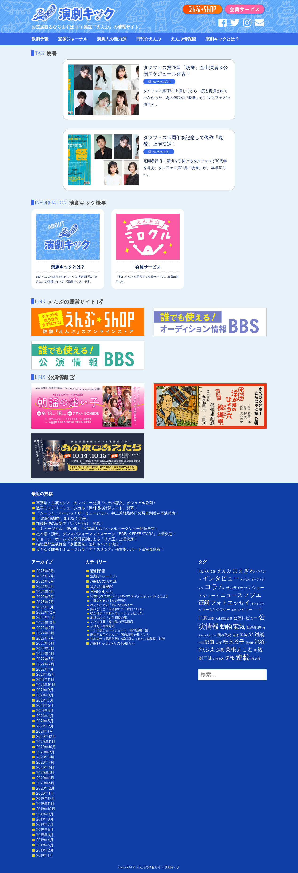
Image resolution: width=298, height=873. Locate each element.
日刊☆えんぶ (148, 39)
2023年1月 (45, 607)
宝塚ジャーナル (72, 39)
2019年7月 (44, 824)
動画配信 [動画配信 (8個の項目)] (253, 627)
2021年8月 (45, 695)
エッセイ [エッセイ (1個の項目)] (245, 579)
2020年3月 (45, 783)
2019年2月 (45, 850)
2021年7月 (44, 700)
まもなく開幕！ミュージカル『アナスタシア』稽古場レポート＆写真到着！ (100, 549)
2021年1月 (44, 731)
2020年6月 (45, 767)
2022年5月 (45, 648)
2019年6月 (45, 829)
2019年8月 (45, 819)
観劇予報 (39, 39)
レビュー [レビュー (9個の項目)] (244, 609)
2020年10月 (46, 746)
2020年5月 (45, 772)
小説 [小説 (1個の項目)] (201, 642)
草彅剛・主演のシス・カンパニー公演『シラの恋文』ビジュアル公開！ (96, 502)
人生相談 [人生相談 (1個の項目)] (221, 618)
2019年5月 (45, 834)
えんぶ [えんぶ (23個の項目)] (224, 571)
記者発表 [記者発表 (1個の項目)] (218, 658)
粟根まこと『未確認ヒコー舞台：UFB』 (117, 609)
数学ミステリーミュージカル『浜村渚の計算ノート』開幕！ (87, 508)
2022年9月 (45, 627)
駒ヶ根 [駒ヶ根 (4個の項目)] (255, 658)
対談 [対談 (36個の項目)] (259, 634)
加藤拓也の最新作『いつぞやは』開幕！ (70, 523)
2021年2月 (45, 726)
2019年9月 (45, 814)
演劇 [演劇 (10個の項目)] (220, 649)
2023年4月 (45, 591)
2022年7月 (45, 638)
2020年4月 (45, 777)
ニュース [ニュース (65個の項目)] (231, 595)
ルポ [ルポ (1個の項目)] (233, 610)
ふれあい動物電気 (102, 626)
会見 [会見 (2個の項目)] (229, 618)
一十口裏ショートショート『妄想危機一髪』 (120, 630)
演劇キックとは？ (222, 39)
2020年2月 (45, 788)
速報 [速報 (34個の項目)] (230, 658)
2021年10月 (45, 684)
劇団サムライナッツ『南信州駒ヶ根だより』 (120, 634)
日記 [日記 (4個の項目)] (219, 642)
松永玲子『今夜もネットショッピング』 (117, 613)
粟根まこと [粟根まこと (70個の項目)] (239, 649)
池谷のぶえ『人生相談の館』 (110, 617)
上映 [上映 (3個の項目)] (211, 618)
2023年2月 (45, 602)
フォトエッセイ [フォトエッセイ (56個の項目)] (230, 602)
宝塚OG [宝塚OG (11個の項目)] (247, 634)
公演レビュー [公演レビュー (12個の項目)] (246, 617)
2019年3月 (45, 845)
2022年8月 (45, 633)
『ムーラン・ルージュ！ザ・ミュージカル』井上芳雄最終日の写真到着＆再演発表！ (107, 513)
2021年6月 (45, 705)
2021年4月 (45, 715)
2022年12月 (46, 612)
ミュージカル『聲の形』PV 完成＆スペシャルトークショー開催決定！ (97, 528)
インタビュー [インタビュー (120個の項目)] (221, 578)
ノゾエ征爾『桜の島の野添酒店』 (113, 622)
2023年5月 (45, 586)
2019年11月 (45, 803)
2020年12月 (46, 736)
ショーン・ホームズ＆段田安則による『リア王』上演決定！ (87, 539)
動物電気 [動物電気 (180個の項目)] (232, 626)
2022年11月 (45, 617)
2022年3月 (45, 658)
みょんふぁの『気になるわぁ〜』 (113, 605)
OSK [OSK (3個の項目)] (213, 571)
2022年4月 (45, 653)
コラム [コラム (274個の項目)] (214, 586)
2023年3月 (45, 596)
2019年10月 (45, 808)
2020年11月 (45, 741)
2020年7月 (45, 762)
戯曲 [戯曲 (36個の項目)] (209, 642)
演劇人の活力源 (111, 39)
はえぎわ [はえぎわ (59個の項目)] (243, 570)
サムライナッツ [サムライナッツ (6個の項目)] (238, 587)
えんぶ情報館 (183, 39)
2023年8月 (45, 571)
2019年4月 (45, 839)
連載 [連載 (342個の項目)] (242, 657)
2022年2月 (45, 664)
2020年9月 (45, 752)
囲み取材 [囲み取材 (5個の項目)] (224, 635)
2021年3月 (45, 721)
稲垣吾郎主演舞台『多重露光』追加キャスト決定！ (79, 544)
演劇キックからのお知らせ (112, 643)
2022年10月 (46, 622)
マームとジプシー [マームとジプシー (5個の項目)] (216, 609)
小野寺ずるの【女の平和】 (108, 600)
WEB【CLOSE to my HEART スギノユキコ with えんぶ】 (129, 596)
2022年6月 (45, 643)
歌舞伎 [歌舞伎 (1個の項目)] (250, 642)
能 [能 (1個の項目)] (255, 650)
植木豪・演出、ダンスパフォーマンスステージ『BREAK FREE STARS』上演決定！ (106, 533)
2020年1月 (45, 793)
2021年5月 (45, 710)
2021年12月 (45, 674)
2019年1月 (44, 855)
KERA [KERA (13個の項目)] (203, 570)
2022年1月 (45, 669)
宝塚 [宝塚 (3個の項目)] (236, 635)
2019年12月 (45, 798)
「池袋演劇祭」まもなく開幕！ (63, 518)
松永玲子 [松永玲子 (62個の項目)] (234, 641)
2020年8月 (45, 757)
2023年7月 (45, 576)
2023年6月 (45, 581)
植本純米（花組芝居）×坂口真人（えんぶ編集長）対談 (127, 638)
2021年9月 (45, 689)
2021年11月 (45, 679)
